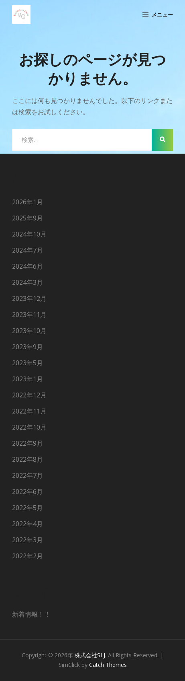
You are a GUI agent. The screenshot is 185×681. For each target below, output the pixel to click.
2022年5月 (27, 507)
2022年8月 (27, 459)
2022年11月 (29, 411)
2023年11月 (29, 314)
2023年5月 (27, 362)
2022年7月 (27, 475)
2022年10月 (29, 427)
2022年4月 (27, 523)
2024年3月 (27, 282)
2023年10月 (29, 330)
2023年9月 (27, 346)
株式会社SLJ (90, 655)
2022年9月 (27, 443)
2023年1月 (27, 378)
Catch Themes (108, 665)
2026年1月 (27, 202)
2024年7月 (27, 250)
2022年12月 (29, 395)
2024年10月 (29, 234)
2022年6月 (27, 491)
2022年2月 (27, 555)
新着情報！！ (31, 614)
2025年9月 (27, 218)
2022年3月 (27, 539)
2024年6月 (27, 266)
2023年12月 (29, 298)
